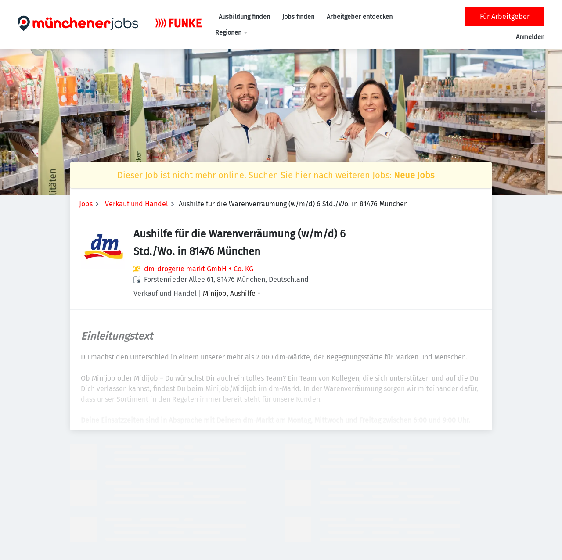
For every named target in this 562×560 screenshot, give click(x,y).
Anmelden (530, 37)
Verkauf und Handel (136, 204)
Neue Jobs (414, 175)
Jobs (86, 204)
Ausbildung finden (244, 17)
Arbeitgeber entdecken (360, 17)
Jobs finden (298, 17)
